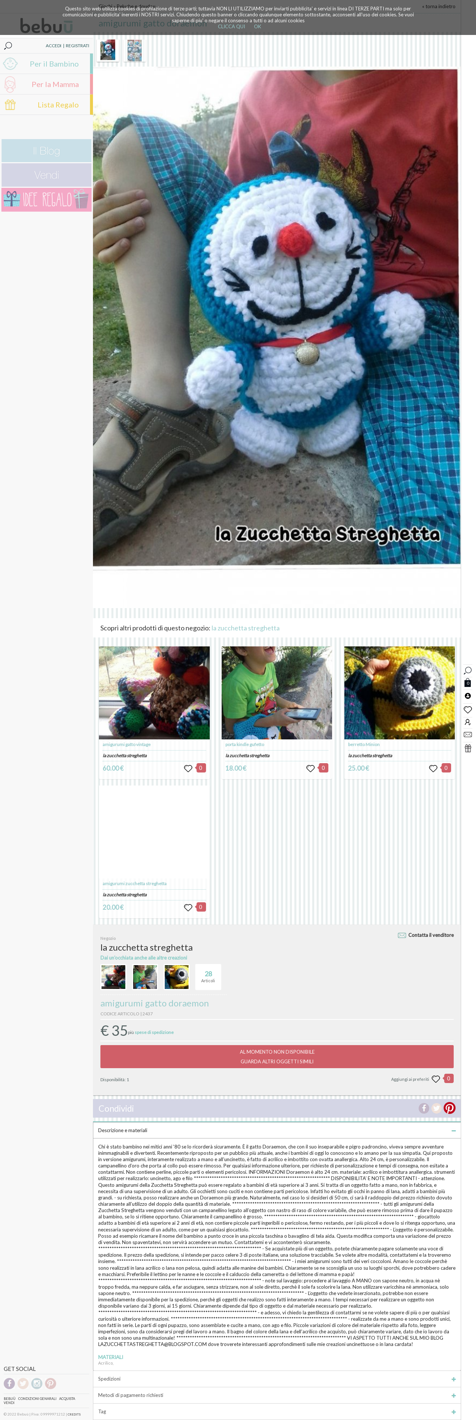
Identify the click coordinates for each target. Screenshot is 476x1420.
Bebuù (10, 1399)
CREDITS (74, 1414)
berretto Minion (364, 744)
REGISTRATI (77, 45)
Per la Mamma (55, 84)
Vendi (9, 1403)
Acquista (67, 1399)
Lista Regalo (58, 104)
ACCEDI (53, 45)
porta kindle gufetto (244, 744)
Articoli (208, 973)
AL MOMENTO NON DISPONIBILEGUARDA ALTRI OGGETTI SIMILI (277, 1056)
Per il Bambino (54, 63)
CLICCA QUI (231, 26)
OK (257, 26)
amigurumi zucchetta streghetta (135, 883)
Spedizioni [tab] (277, 1379)
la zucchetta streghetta (246, 628)
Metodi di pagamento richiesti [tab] (277, 1395)
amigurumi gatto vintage (127, 744)
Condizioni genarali (37, 1399)
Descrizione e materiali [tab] (277, 1130)
